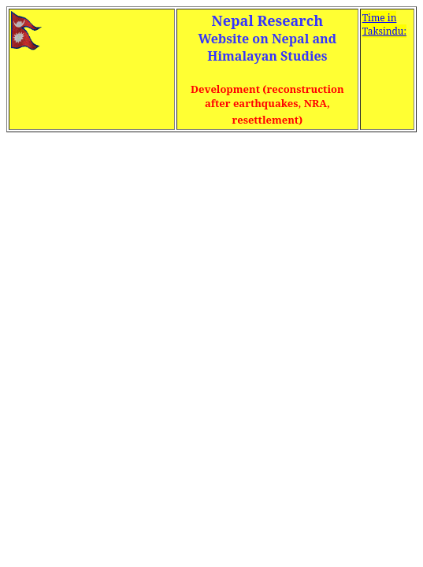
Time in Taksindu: (384, 24)
